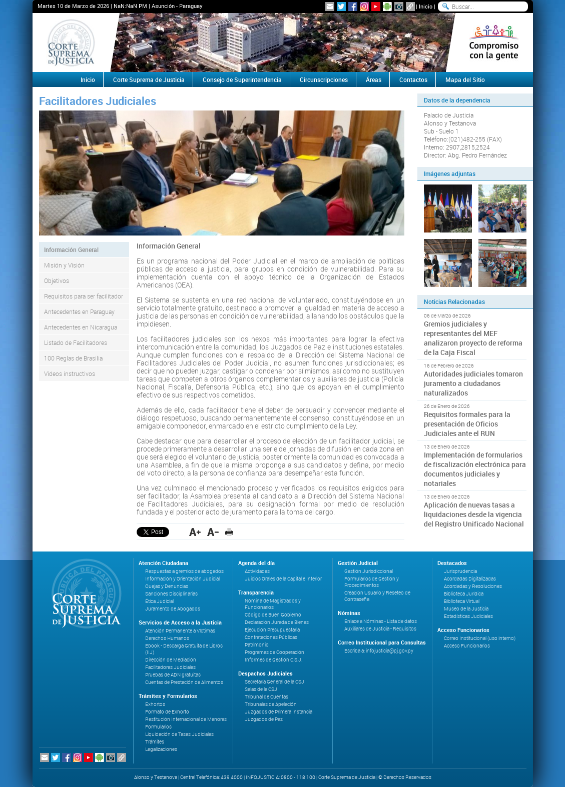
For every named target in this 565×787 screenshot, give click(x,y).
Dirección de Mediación (170, 659)
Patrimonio (257, 645)
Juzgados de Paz (264, 719)
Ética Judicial (159, 601)
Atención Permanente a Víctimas (180, 631)
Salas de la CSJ (261, 689)
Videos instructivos (69, 374)
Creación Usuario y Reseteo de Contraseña (377, 596)
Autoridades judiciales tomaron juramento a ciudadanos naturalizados (473, 383)
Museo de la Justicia (466, 609)
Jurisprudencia (460, 571)
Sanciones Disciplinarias (171, 593)
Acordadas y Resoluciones (473, 586)
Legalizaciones (161, 749)
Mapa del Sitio (465, 80)
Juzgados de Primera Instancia (278, 711)
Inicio (425, 6)
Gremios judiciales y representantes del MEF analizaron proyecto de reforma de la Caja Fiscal (473, 338)
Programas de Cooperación (274, 652)
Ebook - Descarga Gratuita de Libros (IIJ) (184, 649)
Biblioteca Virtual (461, 601)
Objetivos (56, 280)
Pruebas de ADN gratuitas (173, 675)
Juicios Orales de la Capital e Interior (283, 579)
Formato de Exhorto (167, 711)
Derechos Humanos (167, 638)
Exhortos (155, 704)
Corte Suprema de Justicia (149, 80)
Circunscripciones (324, 80)
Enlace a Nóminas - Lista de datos (380, 621)
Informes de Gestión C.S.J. (273, 659)
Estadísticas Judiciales (468, 616)
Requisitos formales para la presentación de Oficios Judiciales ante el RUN (467, 424)
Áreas (373, 80)
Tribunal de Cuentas (266, 697)
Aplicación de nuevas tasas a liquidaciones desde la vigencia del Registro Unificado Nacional (474, 514)
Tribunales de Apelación (271, 704)
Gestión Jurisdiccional (368, 571)
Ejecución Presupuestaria (272, 629)
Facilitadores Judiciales (170, 667)
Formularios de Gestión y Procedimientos (371, 582)
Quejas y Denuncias (166, 586)
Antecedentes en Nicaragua (80, 327)
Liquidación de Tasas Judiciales (179, 734)
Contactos (413, 80)
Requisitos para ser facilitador (83, 296)
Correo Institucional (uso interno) (479, 638)
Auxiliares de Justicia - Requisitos (380, 629)
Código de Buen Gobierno (273, 615)
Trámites (154, 741)
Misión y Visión (64, 265)
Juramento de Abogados (172, 609)
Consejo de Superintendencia (242, 80)
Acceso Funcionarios (467, 645)
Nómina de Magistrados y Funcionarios (273, 604)
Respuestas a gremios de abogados (184, 571)
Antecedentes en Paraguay (79, 312)
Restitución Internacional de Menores (186, 719)
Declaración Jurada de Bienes (277, 622)
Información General (71, 250)
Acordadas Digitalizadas (470, 579)
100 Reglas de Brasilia (73, 358)
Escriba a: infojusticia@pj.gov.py (378, 651)
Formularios (158, 727)
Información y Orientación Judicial (182, 579)
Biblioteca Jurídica (463, 593)
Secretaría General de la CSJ (274, 681)
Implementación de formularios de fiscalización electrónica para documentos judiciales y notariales (475, 469)
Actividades (257, 571)
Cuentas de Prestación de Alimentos (184, 682)
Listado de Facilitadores (75, 342)
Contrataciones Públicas (271, 637)
